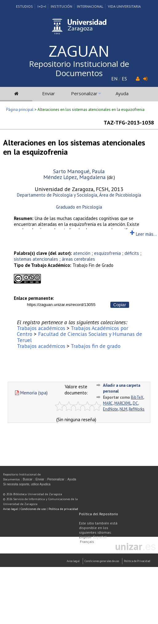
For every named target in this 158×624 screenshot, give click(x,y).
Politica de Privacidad (137, 561)
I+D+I (42, 6)
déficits (131, 253)
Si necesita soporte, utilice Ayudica (26, 484)
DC (135, 403)
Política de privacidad (63, 509)
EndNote (110, 409)
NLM (123, 409)
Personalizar (84, 93)
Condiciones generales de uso (102, 561)
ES (124, 78)
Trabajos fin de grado (95, 345)
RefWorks (136, 409)
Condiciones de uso (33, 509)
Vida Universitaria (124, 6)
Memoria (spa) (31, 393)
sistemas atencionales (36, 259)
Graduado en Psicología (79, 207)
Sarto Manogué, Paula (79, 171)
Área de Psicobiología (120, 195)
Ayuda (122, 93)
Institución (61, 6)
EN (114, 78)
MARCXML (122, 403)
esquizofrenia (107, 253)
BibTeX (137, 397)
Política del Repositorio (98, 514)
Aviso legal (10, 509)
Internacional (90, 6)
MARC (108, 403)
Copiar (119, 304)
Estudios (24, 6)
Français (87, 541)
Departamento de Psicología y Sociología (57, 195)
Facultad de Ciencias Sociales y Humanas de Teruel (79, 336)
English (85, 537)
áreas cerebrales (78, 259)
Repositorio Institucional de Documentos (79, 68)
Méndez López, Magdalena (74, 177)
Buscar (27, 479)
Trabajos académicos (41, 328)
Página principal (20, 109)
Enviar (48, 93)
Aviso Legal (73, 561)
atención (81, 253)
